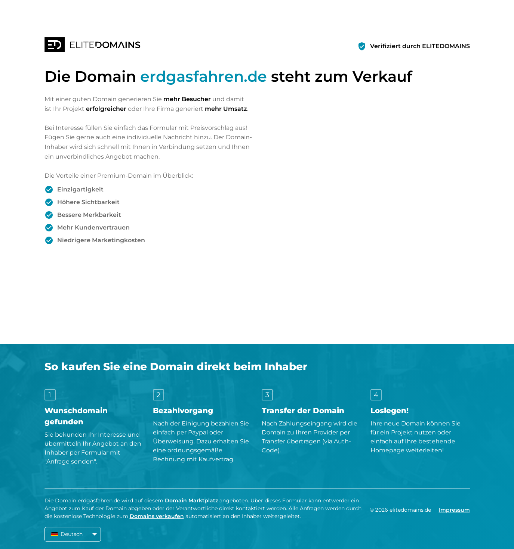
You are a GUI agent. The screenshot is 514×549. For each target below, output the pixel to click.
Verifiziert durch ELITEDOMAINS (420, 46)
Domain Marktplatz (191, 500)
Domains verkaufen (157, 516)
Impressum (454, 509)
